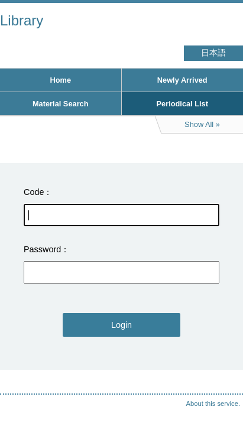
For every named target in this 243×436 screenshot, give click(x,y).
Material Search (61, 103)
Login (121, 325)
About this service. (213, 403)
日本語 (213, 52)
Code (34, 192)
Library (21, 20)
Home (60, 80)
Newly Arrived (182, 80)
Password (42, 249)
